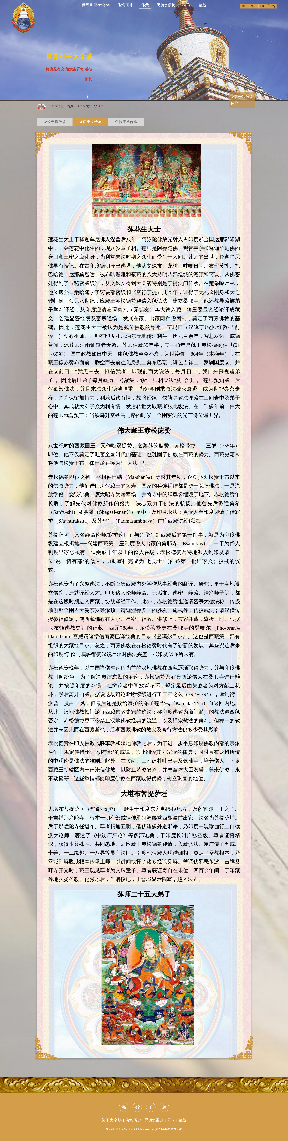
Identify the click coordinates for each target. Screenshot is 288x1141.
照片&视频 (165, 5)
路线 (202, 5)
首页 (70, 106)
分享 (187, 5)
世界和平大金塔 (96, 5)
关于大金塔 (111, 1120)
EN (262, 5)
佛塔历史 (125, 5)
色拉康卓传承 (126, 122)
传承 (145, 6)
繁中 (253, 5)
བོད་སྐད (271, 5)
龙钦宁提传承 (55, 122)
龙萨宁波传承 (95, 106)
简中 (244, 5)
